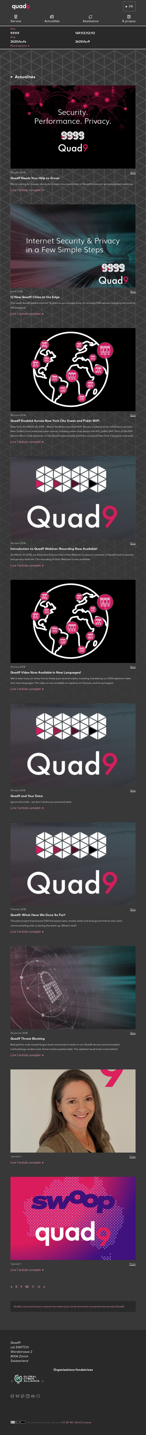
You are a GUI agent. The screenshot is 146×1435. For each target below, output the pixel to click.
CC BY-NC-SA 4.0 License (76, 1422)
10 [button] (27, 1287)
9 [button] (21, 1287)
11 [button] (33, 1287)
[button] (11, 1287)
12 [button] (38, 1287)
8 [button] (16, 1287)
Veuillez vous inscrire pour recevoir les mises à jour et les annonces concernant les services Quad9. (68, 1306)
